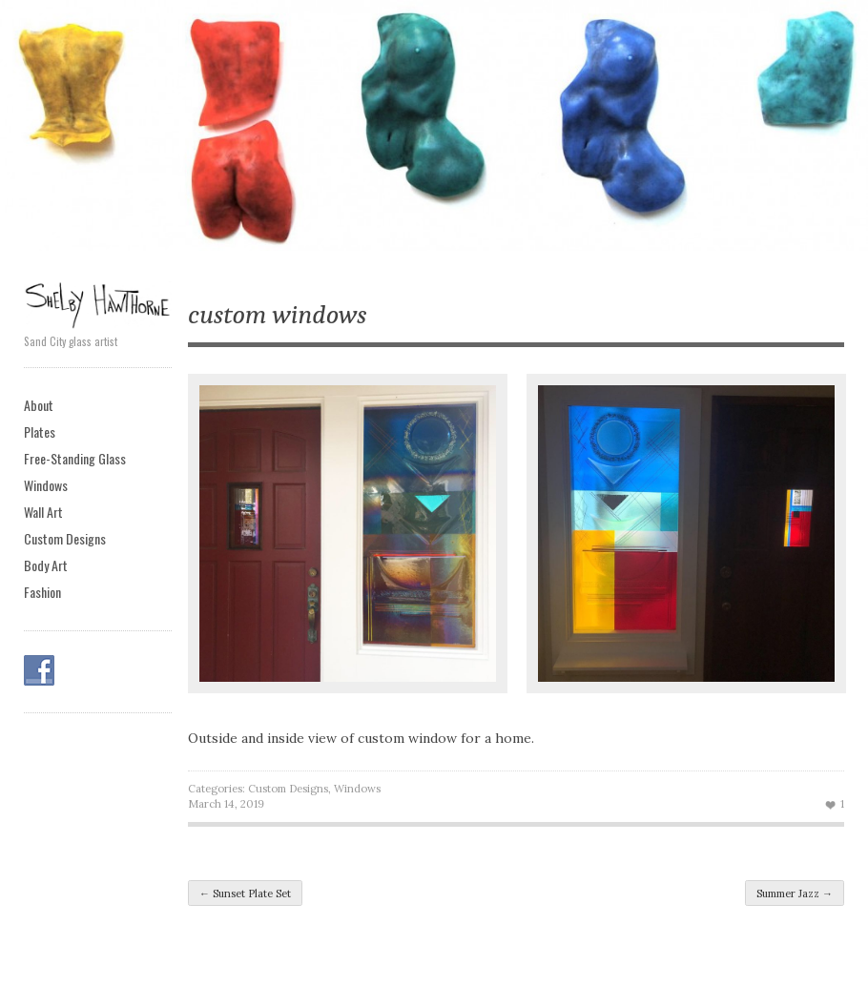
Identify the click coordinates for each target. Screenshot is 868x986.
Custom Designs (65, 538)
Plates (39, 431)
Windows (46, 485)
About (38, 405)
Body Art (46, 565)
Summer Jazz (794, 893)
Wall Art (43, 512)
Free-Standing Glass (75, 458)
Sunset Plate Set (245, 893)
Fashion (42, 592)
